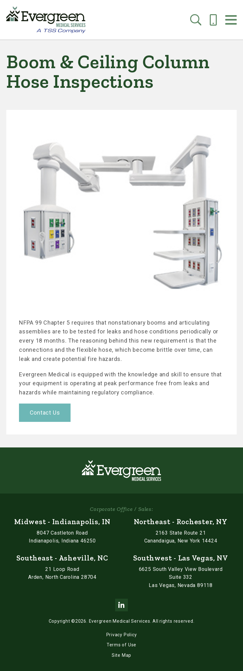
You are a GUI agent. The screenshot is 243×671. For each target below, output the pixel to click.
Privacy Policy (121, 634)
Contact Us (45, 412)
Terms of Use (121, 644)
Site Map (121, 655)
